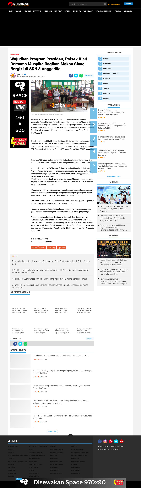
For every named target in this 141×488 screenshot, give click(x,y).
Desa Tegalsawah (35, 453)
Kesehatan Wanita (78, 462)
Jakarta (106, 88)
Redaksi (101, 447)
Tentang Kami (118, 450)
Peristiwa (58, 11)
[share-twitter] (76, 76)
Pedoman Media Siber (120, 447)
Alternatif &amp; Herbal (38, 447)
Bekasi (105, 83)
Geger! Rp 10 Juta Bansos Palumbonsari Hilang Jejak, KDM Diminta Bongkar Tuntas (116, 112)
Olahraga (54, 468)
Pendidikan (48, 11)
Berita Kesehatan (56, 450)
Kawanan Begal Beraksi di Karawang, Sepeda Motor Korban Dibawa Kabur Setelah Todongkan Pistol (113, 271)
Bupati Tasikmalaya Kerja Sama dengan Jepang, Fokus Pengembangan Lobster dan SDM (63, 373)
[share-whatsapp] (81, 76)
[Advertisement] (70, 30)
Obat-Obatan (33, 468)
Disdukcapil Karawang (79, 453)
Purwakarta (33, 474)
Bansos (11, 450)
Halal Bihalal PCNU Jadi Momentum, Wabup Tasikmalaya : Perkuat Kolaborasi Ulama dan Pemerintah (61, 405)
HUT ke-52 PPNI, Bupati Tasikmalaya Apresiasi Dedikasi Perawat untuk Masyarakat (62, 418)
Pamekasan (75, 468)
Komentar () (89, 75)
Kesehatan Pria (56, 462)
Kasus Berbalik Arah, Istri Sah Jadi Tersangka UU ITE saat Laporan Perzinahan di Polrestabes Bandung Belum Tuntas (113, 252)
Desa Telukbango (56, 453)
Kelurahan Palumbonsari (17, 462)
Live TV (128, 4)
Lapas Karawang (56, 465)
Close (18, 479)
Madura (74, 465)
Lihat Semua (52, 432)
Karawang (37, 11)
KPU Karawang (34, 459)
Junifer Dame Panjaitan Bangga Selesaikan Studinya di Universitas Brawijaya (116, 146)
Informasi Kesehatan (103, 11)
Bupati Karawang (77, 450)
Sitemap (108, 447)
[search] (88, 4)
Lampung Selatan (35, 465)
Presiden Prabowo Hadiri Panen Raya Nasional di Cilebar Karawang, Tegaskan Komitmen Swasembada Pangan (113, 217)
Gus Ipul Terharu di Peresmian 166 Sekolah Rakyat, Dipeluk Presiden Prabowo (114, 198)
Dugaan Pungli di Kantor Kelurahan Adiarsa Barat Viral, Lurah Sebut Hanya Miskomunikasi (114, 261)
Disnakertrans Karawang (18, 456)
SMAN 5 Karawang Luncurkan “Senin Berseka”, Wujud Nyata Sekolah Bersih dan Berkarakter (62, 388)
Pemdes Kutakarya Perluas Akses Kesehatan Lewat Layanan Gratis (61, 358)
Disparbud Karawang (37, 456)
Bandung (106, 93)
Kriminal (106, 98)
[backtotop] (70, 436)
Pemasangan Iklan (105, 450)
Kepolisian (77, 11)
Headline (27, 11)
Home (11, 11)
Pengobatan (75, 471)
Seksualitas (75, 474)
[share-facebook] (71, 76)
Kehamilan (75, 459)
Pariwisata (128, 11)
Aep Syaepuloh (13, 447)
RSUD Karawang (56, 474)
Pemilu (31, 471)
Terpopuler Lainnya (113, 167)
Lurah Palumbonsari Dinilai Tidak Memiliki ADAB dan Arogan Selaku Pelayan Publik (117, 123)
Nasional (117, 11)
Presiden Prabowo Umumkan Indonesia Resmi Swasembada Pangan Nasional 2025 (112, 208)
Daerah (18, 11)
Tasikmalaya (88, 11)
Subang (11, 476)
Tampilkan (90, 339)
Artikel (67, 11)
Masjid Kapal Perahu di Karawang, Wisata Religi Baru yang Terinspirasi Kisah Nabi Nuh (116, 158)
